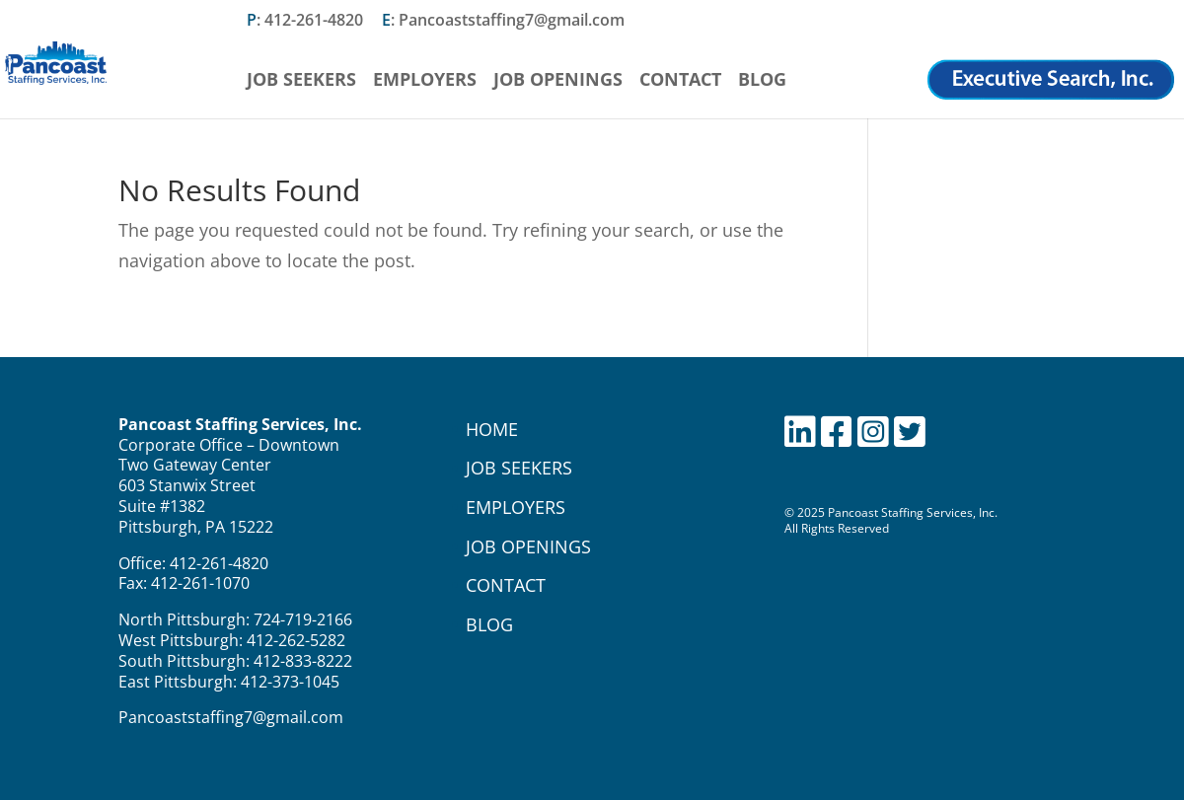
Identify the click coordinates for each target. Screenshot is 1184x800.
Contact (680, 81)
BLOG (489, 624)
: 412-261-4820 (305, 21)
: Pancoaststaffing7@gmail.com (503, 21)
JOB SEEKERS (519, 467)
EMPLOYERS (515, 507)
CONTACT (506, 585)
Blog (762, 81)
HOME (492, 429)
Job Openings (558, 81)
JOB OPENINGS (528, 546)
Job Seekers (301, 81)
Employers (425, 81)
